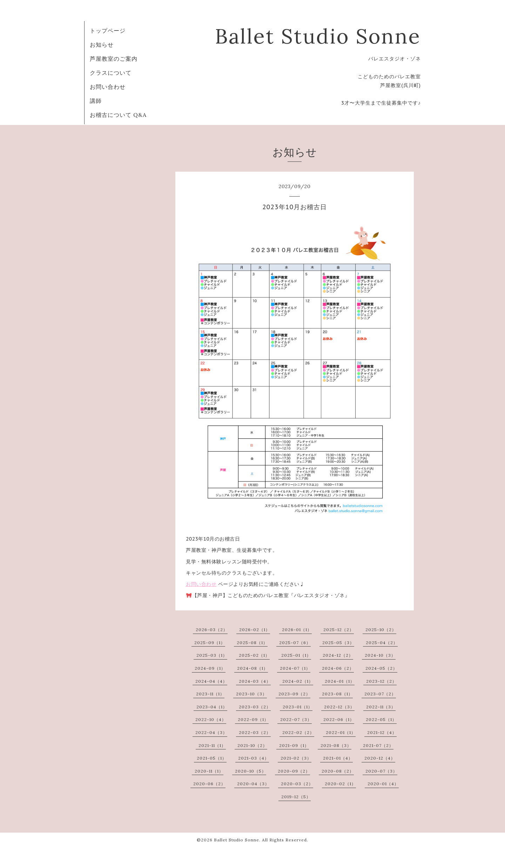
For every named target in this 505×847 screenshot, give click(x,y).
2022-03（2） (255, 732)
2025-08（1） (252, 642)
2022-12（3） (339, 706)
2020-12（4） (379, 758)
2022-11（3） (381, 706)
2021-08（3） (336, 745)
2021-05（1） (212, 758)
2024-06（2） (338, 668)
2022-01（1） (341, 732)
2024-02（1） (297, 681)
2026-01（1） (297, 629)
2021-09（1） (294, 745)
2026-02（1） (254, 629)
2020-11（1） (209, 771)
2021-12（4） (382, 732)
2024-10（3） (380, 655)
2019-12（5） (296, 796)
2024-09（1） (210, 668)
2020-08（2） (338, 771)
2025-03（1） (211, 655)
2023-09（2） (294, 693)
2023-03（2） (255, 706)
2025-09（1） (209, 642)
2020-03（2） (297, 783)
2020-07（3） (381, 771)
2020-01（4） (383, 783)
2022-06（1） (338, 719)
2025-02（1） (254, 655)
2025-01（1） (296, 655)
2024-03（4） (255, 681)
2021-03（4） (253, 758)
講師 (96, 100)
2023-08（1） (337, 693)
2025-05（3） (338, 642)
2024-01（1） (340, 681)
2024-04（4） (211, 681)
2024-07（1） (295, 668)
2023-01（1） (297, 706)
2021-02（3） (296, 758)
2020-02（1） (340, 783)
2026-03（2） (212, 629)
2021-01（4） (338, 758)
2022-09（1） (253, 719)
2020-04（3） (253, 783)
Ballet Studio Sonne (318, 36)
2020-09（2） (294, 771)
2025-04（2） (382, 642)
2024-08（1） (252, 668)
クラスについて (111, 72)
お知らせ (102, 44)
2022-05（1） (381, 719)
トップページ (108, 30)
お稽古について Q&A (118, 114)
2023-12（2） (381, 681)
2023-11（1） (210, 693)
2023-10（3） (251, 693)
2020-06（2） (209, 783)
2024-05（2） (381, 668)
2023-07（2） (380, 693)
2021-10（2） (252, 745)
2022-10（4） (210, 719)
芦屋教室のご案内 (113, 58)
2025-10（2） (380, 629)
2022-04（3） (211, 732)
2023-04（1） (211, 706)
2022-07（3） (296, 719)
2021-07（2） (378, 745)
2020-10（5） (250, 771)
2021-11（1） (212, 745)
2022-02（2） (298, 732)
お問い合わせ (108, 86)
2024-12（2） (338, 655)
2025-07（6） (295, 642)
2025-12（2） (338, 629)
